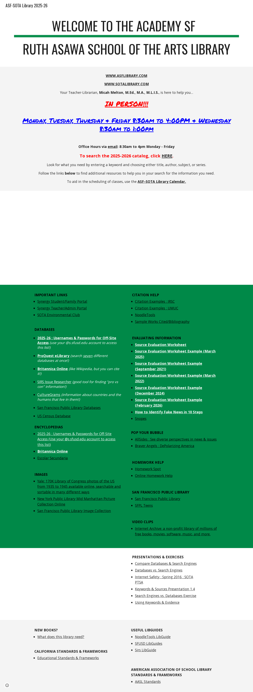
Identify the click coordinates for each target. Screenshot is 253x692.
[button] (7, 685)
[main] (126, 39)
